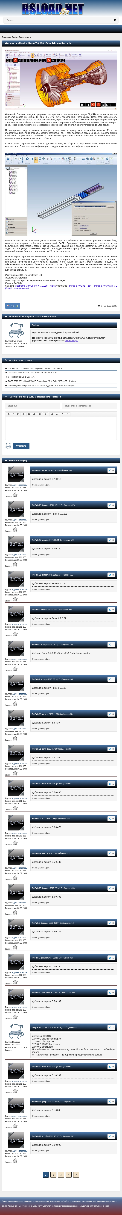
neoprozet (36, 1027)
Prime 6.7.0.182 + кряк (80, 286)
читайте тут (71, 340)
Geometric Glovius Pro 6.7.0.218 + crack (35, 286)
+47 (12, 306)
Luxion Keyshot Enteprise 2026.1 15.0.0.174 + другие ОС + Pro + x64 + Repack (42, 385)
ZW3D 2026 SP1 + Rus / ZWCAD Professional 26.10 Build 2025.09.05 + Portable (42, 381)
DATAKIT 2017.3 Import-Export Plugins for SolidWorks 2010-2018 (35, 368)
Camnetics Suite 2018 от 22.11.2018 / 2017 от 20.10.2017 (32, 373)
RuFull (35, 470)
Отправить (21, 446)
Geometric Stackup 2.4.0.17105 (21, 377)
